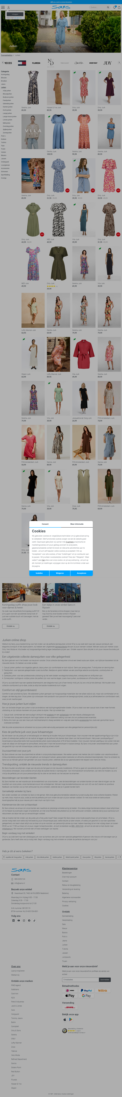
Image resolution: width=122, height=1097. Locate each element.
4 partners (70, 542)
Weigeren (60, 573)
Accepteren (81, 573)
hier (43, 560)
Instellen (39, 573)
